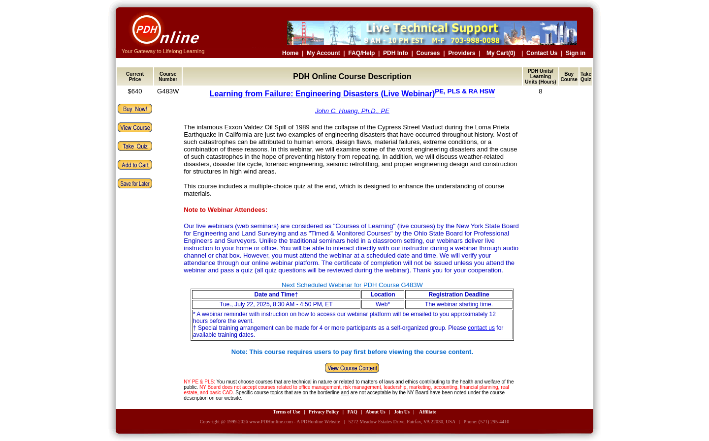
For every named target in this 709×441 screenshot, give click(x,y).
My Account (323, 53)
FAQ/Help (361, 53)
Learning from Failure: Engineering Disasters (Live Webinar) (352, 93)
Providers (461, 53)
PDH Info (395, 53)
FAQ (352, 411)
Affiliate (427, 411)
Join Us (402, 411)
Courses (428, 53)
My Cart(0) (501, 53)
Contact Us (541, 53)
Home (290, 53)
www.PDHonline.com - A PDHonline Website (294, 421)
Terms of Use (286, 411)
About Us (375, 411)
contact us (481, 327)
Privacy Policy (324, 411)
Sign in (575, 53)
